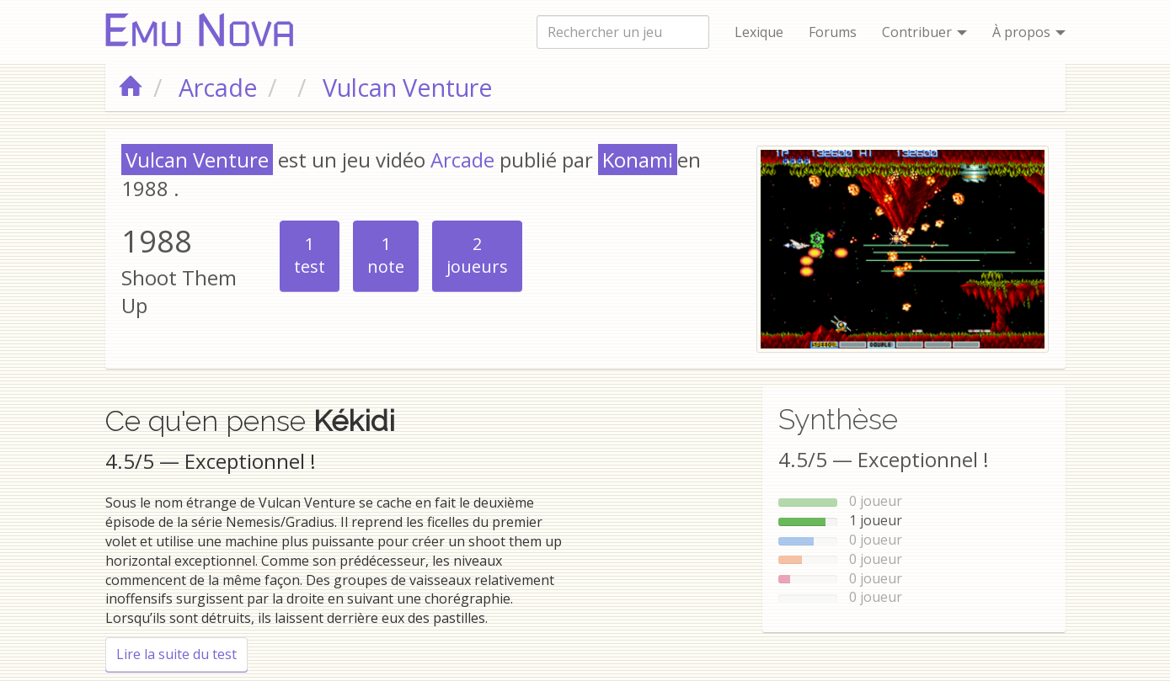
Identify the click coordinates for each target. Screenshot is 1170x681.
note (385, 255)
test (309, 255)
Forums (833, 32)
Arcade (462, 159)
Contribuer (924, 32)
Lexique (759, 32)
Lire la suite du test (182, 653)
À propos (1029, 32)
